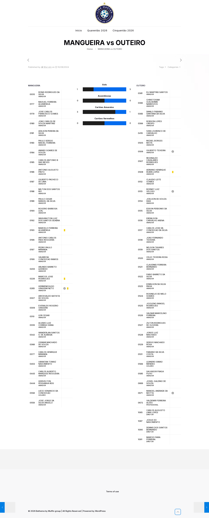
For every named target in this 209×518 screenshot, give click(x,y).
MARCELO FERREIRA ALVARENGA (48, 229)
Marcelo (48, 67)
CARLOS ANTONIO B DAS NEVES (48, 161)
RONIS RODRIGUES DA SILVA (49, 93)
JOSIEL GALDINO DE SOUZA (156, 382)
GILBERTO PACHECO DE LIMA (48, 180)
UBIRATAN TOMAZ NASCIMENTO (47, 362)
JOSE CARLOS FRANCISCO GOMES (48, 112)
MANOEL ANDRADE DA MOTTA (157, 392)
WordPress (100, 511)
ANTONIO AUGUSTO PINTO (48, 171)
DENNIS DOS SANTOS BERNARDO (156, 428)
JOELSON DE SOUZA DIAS (156, 200)
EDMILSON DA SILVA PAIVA (156, 285)
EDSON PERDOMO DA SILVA (156, 209)
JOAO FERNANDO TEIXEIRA (154, 238)
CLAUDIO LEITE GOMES (153, 180)
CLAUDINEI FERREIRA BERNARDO (156, 265)
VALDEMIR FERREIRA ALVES (156, 401)
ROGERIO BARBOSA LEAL (47, 209)
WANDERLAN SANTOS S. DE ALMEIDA (49, 333)
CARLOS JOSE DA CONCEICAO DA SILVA (156, 229)
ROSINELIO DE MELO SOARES (156, 295)
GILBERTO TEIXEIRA (156, 150)
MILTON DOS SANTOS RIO (49, 190)
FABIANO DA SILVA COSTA (155, 353)
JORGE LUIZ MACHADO (152, 333)
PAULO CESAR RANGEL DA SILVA (46, 200)
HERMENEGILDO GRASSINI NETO (46, 287)
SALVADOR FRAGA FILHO (155, 372)
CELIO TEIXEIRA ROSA (157, 257)
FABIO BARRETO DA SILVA (155, 275)
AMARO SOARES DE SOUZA (47, 151)
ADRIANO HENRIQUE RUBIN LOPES (156, 171)
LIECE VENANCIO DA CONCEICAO (48, 392)
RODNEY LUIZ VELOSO (152, 190)
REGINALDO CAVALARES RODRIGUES (152, 160)
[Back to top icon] (178, 512)
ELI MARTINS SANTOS (157, 92)
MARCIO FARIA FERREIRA (153, 438)
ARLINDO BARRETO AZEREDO (47, 268)
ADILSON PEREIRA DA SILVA (48, 132)
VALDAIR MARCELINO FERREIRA (156, 314)
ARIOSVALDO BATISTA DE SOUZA (49, 297)
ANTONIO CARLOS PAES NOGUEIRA (47, 238)
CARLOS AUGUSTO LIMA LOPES (155, 411)
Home (90, 49)
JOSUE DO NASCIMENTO (153, 421)
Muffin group (54, 511)
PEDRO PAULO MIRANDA (45, 248)
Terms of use (112, 491)
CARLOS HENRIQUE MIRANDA (47, 353)
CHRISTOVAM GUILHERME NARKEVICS (153, 101)
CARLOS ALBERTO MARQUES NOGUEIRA (48, 372)
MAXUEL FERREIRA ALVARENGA (47, 103)
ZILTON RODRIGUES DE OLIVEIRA (156, 324)
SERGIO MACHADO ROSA (155, 343)
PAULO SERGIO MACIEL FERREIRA (46, 141)
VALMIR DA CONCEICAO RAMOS (48, 258)
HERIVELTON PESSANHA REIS (46, 382)
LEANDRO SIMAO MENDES (154, 362)
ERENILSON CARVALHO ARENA (155, 219)
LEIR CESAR (43, 315)
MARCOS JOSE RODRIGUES (45, 277)
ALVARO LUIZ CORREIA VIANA (46, 324)
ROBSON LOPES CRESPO (154, 122)
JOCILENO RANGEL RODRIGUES (155, 304)
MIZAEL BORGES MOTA (154, 141)
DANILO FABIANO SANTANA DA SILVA (155, 112)
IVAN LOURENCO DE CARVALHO (156, 132)
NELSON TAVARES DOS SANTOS (155, 248)
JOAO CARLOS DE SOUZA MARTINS (46, 122)
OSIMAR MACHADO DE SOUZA (47, 343)
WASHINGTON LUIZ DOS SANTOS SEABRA (49, 219)
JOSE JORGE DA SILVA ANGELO (46, 401)
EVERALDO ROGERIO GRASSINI (48, 306)
